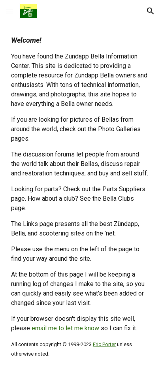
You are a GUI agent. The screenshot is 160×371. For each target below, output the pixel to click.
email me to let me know (65, 328)
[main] (80, 197)
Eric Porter (104, 344)
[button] (9, 11)
